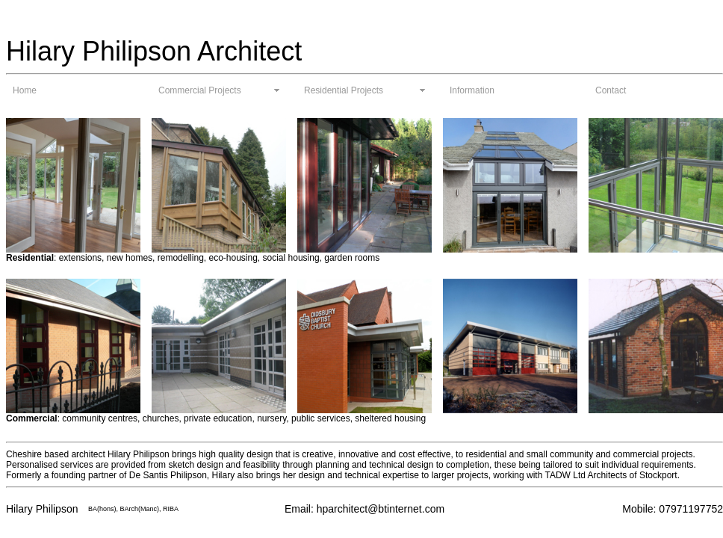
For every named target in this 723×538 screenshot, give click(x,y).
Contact (610, 90)
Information (472, 90)
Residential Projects (343, 90)
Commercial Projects (199, 90)
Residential (30, 258)
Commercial (32, 418)
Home (25, 90)
